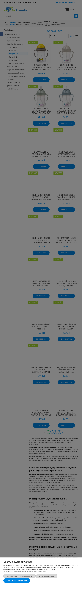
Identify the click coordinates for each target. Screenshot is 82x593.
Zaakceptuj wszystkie (17, 580)
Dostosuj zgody (46, 576)
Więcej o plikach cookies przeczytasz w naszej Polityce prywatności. (24, 571)
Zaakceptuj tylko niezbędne (19, 576)
